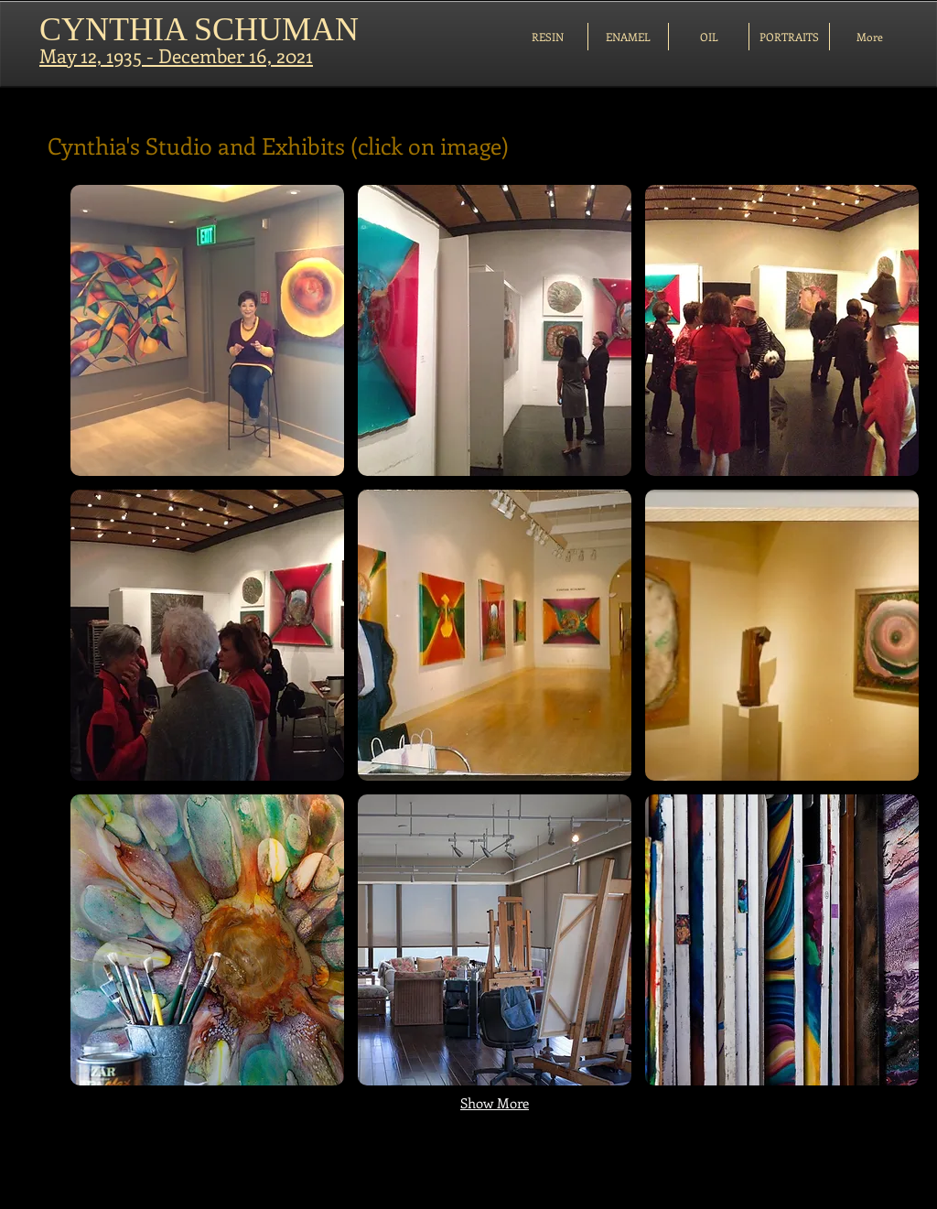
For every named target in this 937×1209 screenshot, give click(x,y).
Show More (494, 1103)
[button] (207, 330)
